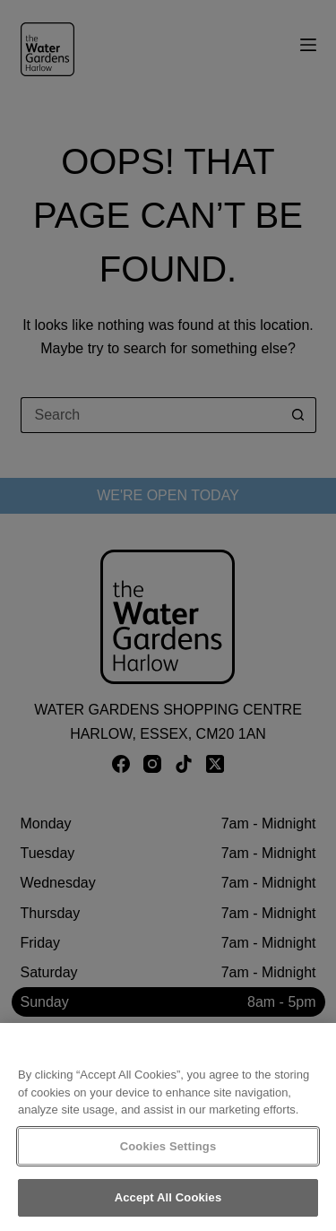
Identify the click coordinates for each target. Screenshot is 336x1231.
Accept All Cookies (168, 1197)
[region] (168, 1127)
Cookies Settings (168, 1146)
